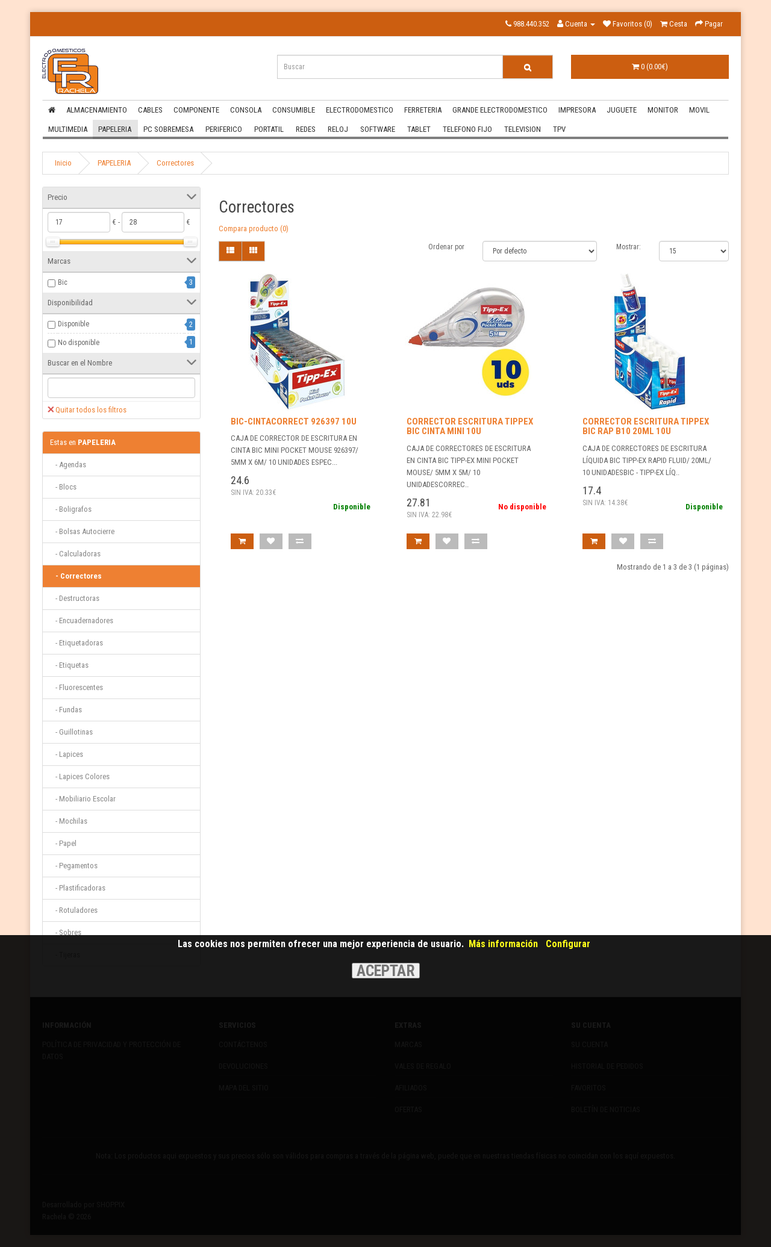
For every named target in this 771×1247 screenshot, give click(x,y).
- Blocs (63, 486)
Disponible (73, 324)
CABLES (150, 109)
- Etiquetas (69, 665)
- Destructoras (74, 598)
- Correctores (76, 575)
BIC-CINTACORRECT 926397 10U (294, 421)
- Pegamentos (74, 865)
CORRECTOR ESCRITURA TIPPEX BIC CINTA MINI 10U (470, 426)
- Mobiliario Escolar (83, 798)
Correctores (175, 162)
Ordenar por (446, 247)
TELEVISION (522, 129)
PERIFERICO (223, 129)
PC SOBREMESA (168, 129)
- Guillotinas (71, 731)
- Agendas (68, 464)
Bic (62, 282)
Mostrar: (628, 247)
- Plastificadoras (77, 887)
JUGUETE (622, 109)
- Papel (63, 843)
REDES (306, 129)
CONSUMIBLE (293, 109)
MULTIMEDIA (67, 129)
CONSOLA (245, 109)
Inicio (63, 162)
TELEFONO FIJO (467, 129)
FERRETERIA (423, 109)
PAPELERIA (114, 129)
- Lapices (66, 754)
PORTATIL (269, 129)
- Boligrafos (71, 509)
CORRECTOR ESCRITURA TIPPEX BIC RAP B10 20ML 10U (645, 426)
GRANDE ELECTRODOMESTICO (500, 109)
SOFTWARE (377, 129)
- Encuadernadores (81, 620)
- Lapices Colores (80, 776)
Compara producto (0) (254, 228)
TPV (559, 129)
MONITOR (663, 109)
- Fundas (66, 709)
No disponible (78, 342)
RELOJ (338, 129)
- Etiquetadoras (76, 642)
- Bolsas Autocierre (82, 531)
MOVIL (699, 109)
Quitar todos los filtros (87, 409)
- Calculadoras (75, 553)
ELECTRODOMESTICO (359, 109)
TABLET (419, 129)
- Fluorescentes (76, 687)
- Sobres (65, 932)
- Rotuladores (74, 910)
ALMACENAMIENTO (96, 109)
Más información (503, 944)
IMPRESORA (577, 109)
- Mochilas (68, 821)
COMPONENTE (196, 109)
